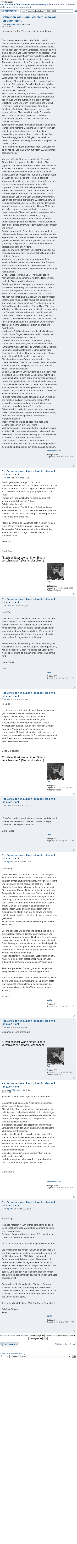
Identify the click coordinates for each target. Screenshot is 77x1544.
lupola (9, 862)
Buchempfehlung (37, 4)
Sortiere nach (60, 1335)
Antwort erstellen (9, 11)
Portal (3, 4)
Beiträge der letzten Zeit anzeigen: (22, 1335)
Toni (8, 478)
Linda (9, 606)
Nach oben (74, 466)
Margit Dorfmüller (14, 24)
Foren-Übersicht (17, 4)
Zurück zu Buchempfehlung (13, 1353)
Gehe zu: (4, 1356)
